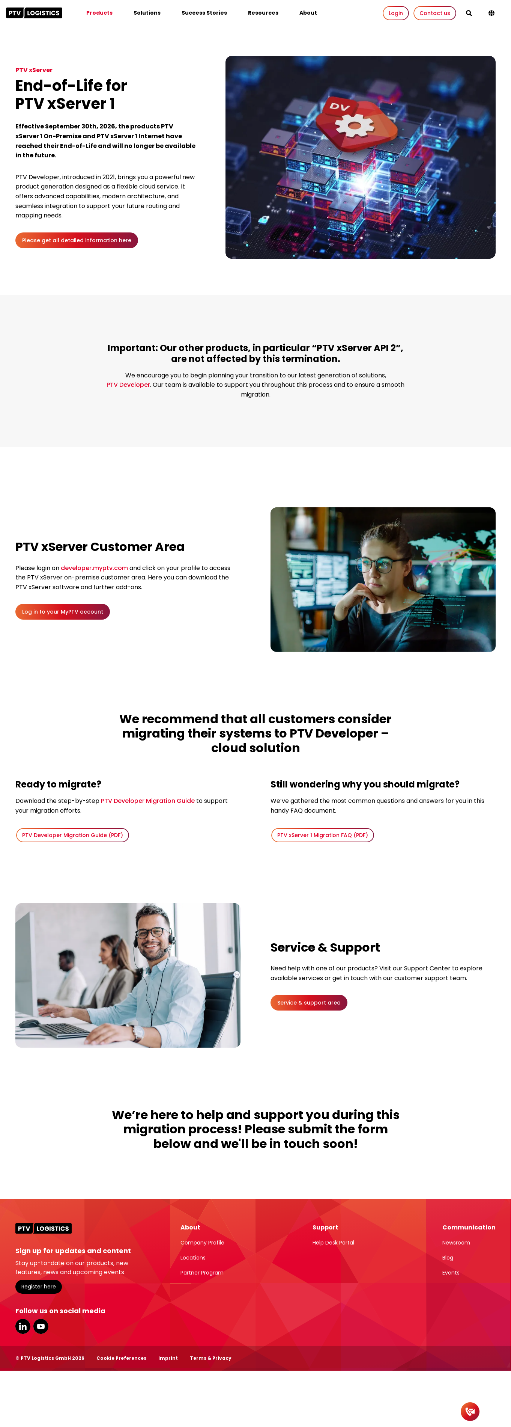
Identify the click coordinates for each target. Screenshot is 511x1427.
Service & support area (309, 1002)
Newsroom (456, 1242)
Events (451, 1272)
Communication (469, 1227)
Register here (38, 1286)
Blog (447, 1257)
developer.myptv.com (94, 568)
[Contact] (470, 1411)
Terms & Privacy (210, 1358)
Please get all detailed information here (76, 240)
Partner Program (202, 1272)
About (308, 13)
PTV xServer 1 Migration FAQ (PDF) (322, 835)
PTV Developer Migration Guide (148, 800)
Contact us (434, 13)
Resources (263, 13)
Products (99, 13)
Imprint (168, 1358)
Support (325, 1227)
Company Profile (202, 1242)
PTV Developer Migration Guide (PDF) (72, 835)
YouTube (40, 1326)
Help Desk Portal (333, 1242)
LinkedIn (22, 1326)
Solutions (147, 13)
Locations (193, 1257)
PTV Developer (128, 384)
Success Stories (204, 13)
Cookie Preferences (121, 1358)
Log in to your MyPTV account (62, 611)
